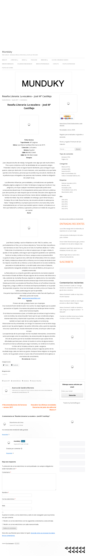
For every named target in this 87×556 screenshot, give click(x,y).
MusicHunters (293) (67, 192)
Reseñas (39, 381)
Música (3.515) (66, 167)
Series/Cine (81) (66, 171)
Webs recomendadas (7, 64)
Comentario (6, 472)
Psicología (34, 60)
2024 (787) (65, 204)
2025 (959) (65, 202)
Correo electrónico (8, 499)
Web (3, 506)
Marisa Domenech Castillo (67, 307)
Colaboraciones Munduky (24, 64)
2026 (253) (65, 199)
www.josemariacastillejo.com (31, 298)
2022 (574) (65, 208)
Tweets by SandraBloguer (71, 403)
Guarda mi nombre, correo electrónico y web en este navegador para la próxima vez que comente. (28, 516)
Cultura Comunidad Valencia (60, 60)
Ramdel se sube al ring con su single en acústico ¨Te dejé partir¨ (71, 310)
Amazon (34, 381)
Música (24, 60)
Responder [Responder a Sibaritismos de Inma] (5, 434)
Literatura (14, 60)
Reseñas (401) (66, 185)
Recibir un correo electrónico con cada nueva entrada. (21, 524)
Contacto (56, 64)
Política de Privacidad (69, 64)
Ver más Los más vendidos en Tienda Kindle (71, 219)
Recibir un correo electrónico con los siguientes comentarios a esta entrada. (28, 521)
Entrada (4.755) (66, 157)
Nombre (5, 492)
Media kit (4, 60)
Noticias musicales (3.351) (69, 183)
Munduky (7, 51)
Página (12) (65, 159)
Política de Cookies (7, 67)
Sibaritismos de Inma (16, 422)
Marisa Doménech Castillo (67, 285)
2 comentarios (23, 100)
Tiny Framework (10, 543)
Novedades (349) (66, 188)
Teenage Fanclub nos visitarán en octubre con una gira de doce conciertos (71, 288)
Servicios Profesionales (42, 64)
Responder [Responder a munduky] (9, 453)
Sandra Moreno (6, 100)
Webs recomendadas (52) (69, 173)
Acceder (17, 543)
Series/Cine (44, 60)
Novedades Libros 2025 (67, 130)
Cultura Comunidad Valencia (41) (71, 175)
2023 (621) (65, 206)
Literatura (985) (66, 169)
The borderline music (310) (69, 190)
